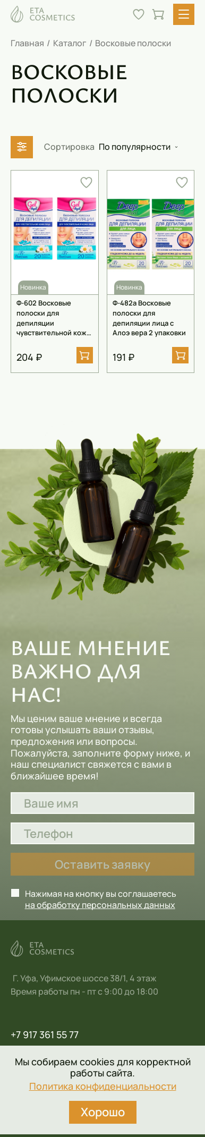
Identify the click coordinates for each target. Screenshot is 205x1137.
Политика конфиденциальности (102, 1086)
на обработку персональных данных (100, 905)
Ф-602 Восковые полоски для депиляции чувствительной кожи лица (53, 318)
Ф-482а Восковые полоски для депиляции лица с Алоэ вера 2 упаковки (149, 317)
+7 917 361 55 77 (45, 1035)
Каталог (70, 43)
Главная (27, 43)
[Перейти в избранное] (138, 14)
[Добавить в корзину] (84, 355)
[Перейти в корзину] (158, 14)
